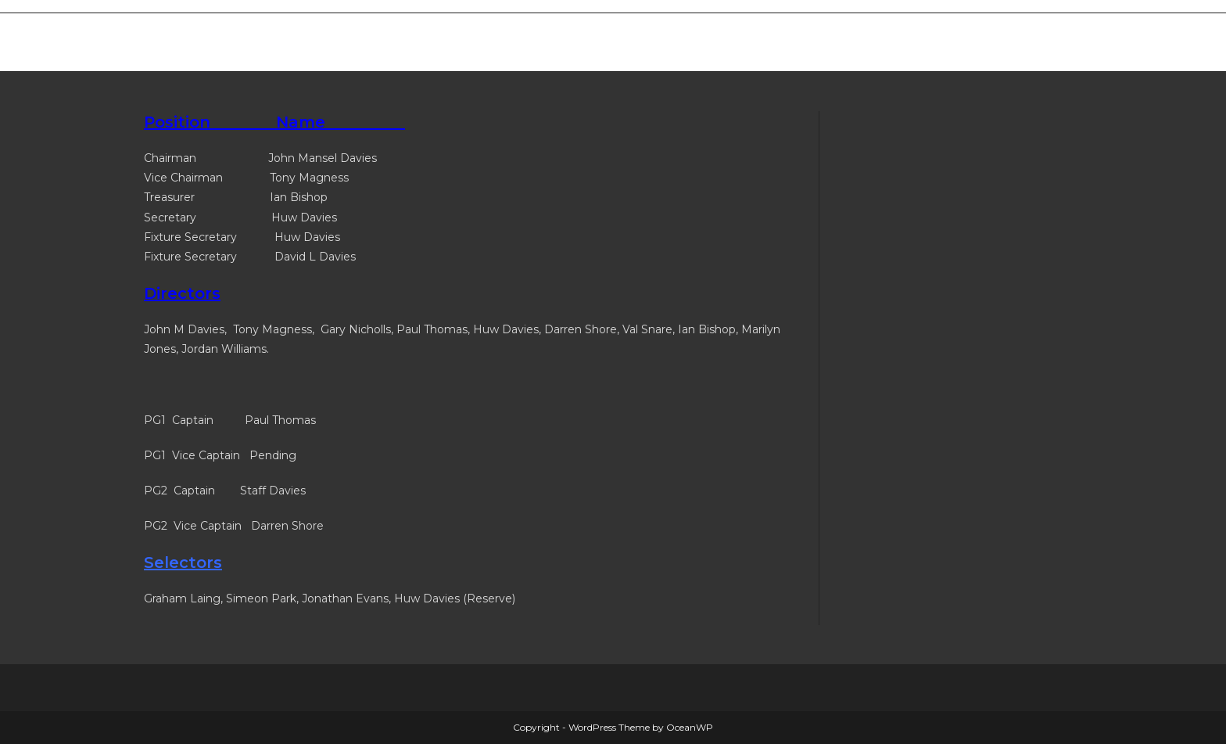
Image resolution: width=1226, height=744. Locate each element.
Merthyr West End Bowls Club (282, 42)
